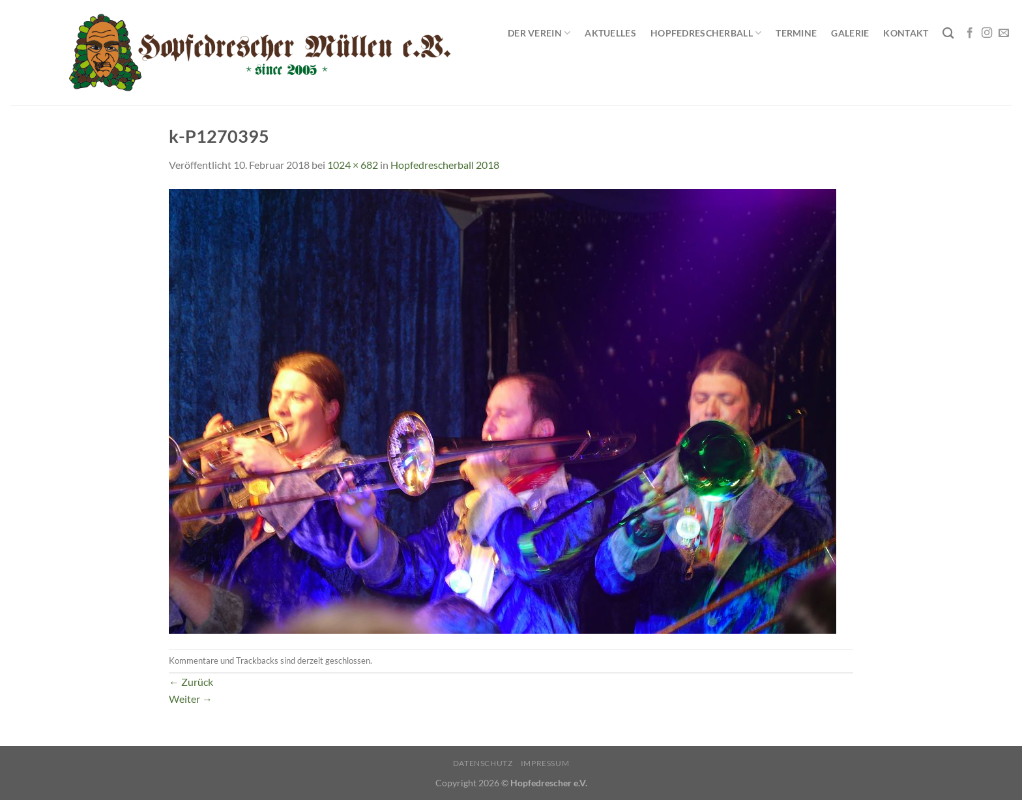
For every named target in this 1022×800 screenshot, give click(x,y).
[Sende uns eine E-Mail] (1004, 33)
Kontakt (905, 32)
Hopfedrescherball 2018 (444, 164)
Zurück (191, 681)
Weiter (190, 698)
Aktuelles (610, 32)
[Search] (948, 33)
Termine (796, 32)
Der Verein (539, 33)
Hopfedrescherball (705, 33)
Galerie (850, 32)
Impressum (545, 763)
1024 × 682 (352, 164)
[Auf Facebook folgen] (970, 33)
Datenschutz (483, 763)
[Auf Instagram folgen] (987, 33)
